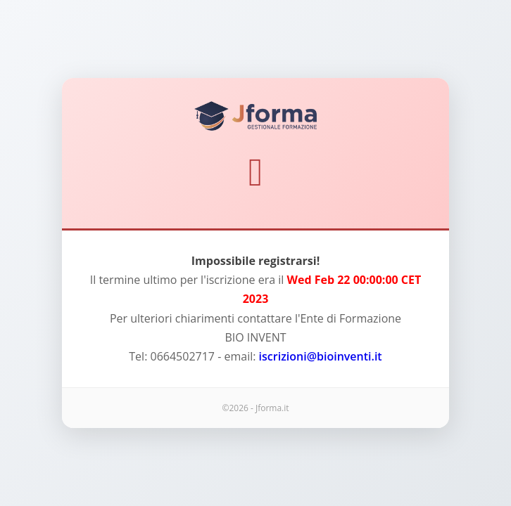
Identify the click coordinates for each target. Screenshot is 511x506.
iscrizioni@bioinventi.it (320, 356)
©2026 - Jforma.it (255, 408)
